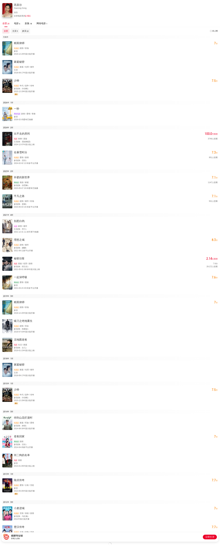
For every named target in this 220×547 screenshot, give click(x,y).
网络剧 (16, 182)
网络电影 (17, 114)
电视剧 (16, 48)
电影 (15, 139)
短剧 (15, 226)
